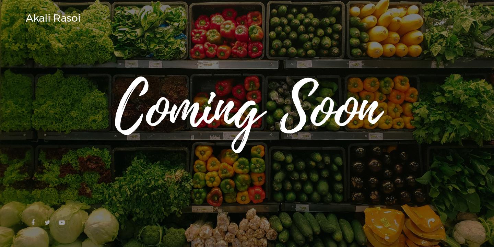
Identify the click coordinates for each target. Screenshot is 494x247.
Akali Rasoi (53, 18)
